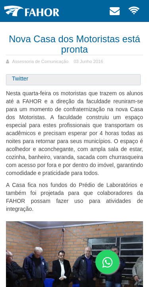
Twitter (20, 78)
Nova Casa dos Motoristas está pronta (74, 44)
